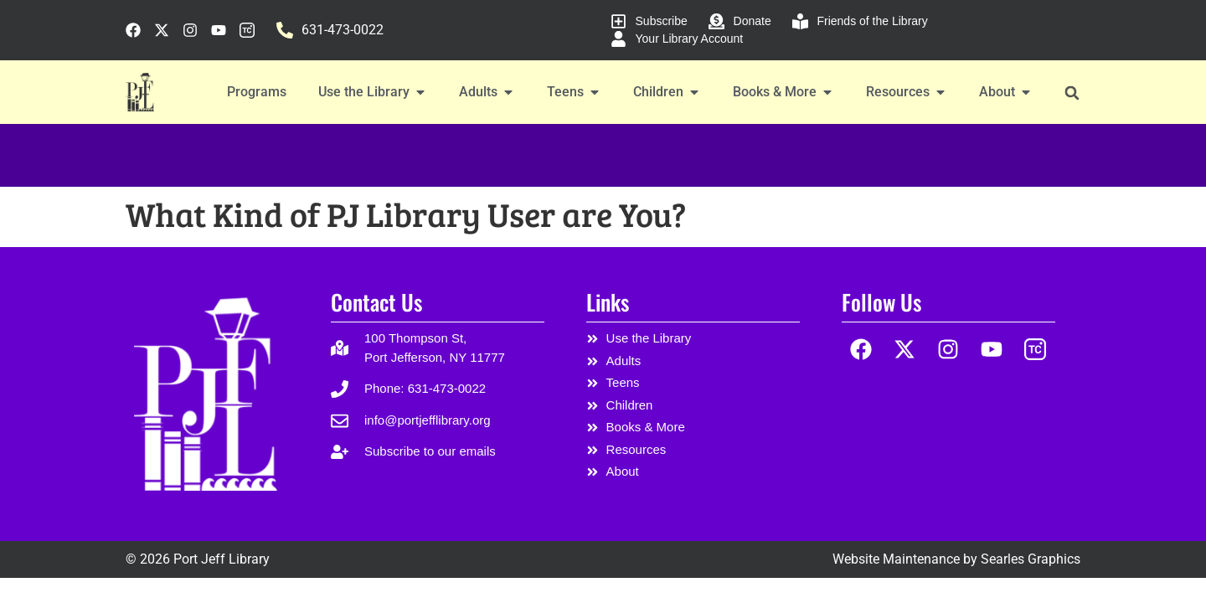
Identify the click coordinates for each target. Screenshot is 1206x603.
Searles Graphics (1030, 559)
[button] (1071, 92)
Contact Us (376, 302)
